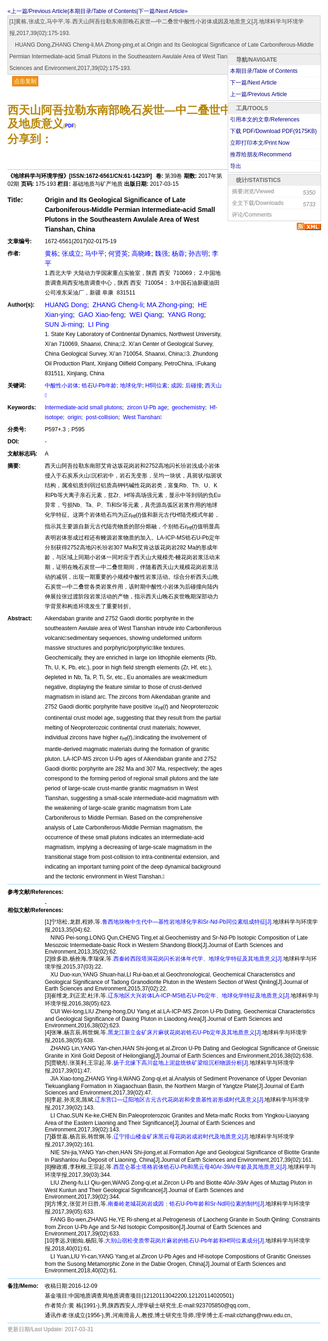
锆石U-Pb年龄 (99, 385)
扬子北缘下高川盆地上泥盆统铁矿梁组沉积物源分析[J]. (181, 1063)
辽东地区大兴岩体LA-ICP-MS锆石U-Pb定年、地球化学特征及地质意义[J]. (199, 995)
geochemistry (187, 407)
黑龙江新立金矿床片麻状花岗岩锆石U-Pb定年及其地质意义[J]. (185, 1032)
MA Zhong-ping (169, 305)
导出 (235, 166)
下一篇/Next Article (253, 82)
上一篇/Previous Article (258, 94)
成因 (176, 385)
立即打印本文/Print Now (259, 143)
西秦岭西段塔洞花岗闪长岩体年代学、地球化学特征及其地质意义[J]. (198, 958)
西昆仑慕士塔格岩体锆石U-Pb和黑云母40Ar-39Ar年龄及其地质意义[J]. (200, 1167)
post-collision (101, 417)
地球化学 (131, 385)
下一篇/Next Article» (163, 11)
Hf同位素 (156, 385)
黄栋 (51, 253)
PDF (69, 125)
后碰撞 (193, 385)
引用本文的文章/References (265, 119)
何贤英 (118, 253)
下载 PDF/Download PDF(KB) (273, 131)
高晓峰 (141, 253)
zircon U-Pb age (146, 407)
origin (73, 417)
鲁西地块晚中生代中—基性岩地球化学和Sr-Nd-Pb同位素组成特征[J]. (187, 922)
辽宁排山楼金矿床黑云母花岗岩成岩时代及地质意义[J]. (181, 1136)
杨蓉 (178, 253)
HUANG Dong (66, 305)
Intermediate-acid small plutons (83, 407)
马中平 (95, 253)
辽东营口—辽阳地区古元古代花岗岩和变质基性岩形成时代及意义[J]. (180, 1099)
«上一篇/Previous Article (37, 11)
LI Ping (97, 324)
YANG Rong (185, 314)
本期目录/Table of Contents (103, 11)
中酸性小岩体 (61, 385)
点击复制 (25, 81)
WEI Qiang (145, 314)
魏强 (161, 253)
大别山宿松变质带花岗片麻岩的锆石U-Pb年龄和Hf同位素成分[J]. (185, 1240)
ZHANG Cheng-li (117, 305)
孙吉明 (198, 253)
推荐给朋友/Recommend (260, 154)
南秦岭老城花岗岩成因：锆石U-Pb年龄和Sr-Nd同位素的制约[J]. (187, 1204)
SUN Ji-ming (64, 324)
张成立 (71, 253)
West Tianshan (141, 417)
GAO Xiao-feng (100, 314)
